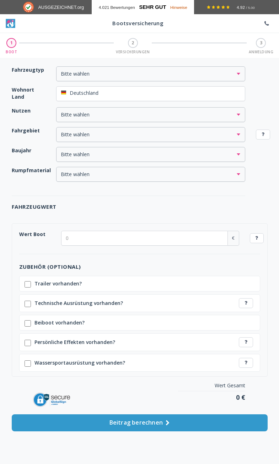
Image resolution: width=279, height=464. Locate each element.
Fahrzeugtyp (28, 69)
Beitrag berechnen (139, 421)
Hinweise (178, 7)
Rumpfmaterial (31, 170)
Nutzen (21, 110)
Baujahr (21, 150)
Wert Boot (32, 234)
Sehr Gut (152, 7)
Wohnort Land (23, 93)
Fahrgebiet (26, 130)
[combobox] (151, 93)
